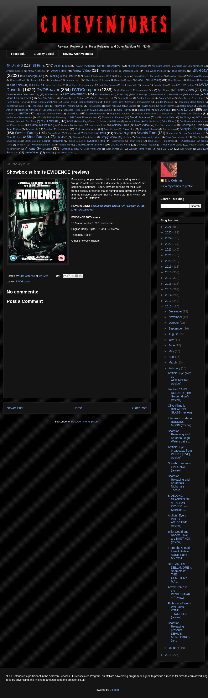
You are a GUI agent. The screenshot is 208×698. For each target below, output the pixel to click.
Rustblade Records (149, 129)
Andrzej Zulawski (14, 71)
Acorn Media (61, 65)
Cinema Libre (73, 80)
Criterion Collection (197, 80)
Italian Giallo (148, 105)
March (172, 362)
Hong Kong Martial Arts (44, 101)
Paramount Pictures (40, 125)
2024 (168, 238)
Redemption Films (191, 125)
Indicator (10, 106)
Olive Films (168, 121)
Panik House (17, 125)
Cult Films (34, 85)
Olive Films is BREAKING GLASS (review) (180, 409)
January (174, 647)
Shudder (62, 137)
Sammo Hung (169, 129)
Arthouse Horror (109, 70)
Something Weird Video (148, 137)
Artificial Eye (131, 70)
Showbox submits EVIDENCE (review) (179, 467)
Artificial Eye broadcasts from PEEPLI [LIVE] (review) (180, 452)
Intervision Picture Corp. (68, 105)
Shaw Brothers (14, 137)
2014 (168, 295)
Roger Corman (111, 129)
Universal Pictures (146, 144)
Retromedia (31, 129)
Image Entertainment (138, 101)
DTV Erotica (187, 85)
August (173, 334)
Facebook (18, 53)
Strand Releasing (52, 140)
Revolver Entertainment (56, 129)
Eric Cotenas (174, 180)
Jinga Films (144, 109)
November (175, 317)
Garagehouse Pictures (73, 98)
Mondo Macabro (140, 117)
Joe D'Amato (162, 109)
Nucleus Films (132, 121)
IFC (106, 102)
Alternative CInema (161, 66)
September (175, 328)
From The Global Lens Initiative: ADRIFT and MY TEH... (179, 553)
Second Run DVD (95, 133)
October (174, 322)
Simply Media (108, 137)
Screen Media (54, 133)
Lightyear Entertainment (48, 113)
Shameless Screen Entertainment (184, 133)
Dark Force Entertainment (80, 85)
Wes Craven (186, 149)
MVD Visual (49, 121)
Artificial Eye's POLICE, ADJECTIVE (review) (177, 521)
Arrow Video (82, 70)
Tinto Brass (168, 140)
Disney (145, 85)
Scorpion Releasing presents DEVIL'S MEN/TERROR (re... (179, 631)
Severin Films (147, 133)
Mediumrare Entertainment (19, 117)
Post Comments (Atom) (85, 421)
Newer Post (15, 408)
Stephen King (31, 141)
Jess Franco (123, 109)
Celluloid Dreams (198, 76)
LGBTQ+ (22, 113)
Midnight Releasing (56, 117)
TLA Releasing (187, 140)
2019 (168, 266)
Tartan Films (135, 140)
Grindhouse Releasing (190, 98)
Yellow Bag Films (65, 153)
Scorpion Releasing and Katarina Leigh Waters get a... (179, 436)
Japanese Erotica (51, 110)
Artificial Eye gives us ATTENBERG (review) (180, 378)
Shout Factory (37, 137)
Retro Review (13, 129)
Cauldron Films (175, 76)
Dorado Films (160, 85)
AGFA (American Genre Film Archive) (98, 65)
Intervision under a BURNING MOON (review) (180, 422)
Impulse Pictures (164, 101)
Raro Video (142, 125)
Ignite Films (117, 102)
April (171, 356)
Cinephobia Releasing (98, 80)
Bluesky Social (43, 53)
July (171, 339)
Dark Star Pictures (108, 85)
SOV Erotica (198, 137)
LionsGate (73, 113)
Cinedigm (55, 80)
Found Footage (139, 94)
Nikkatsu (116, 121)
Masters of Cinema (190, 113)
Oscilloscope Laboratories (194, 121)
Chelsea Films (37, 80)
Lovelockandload (95, 113)
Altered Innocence (137, 65)
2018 (168, 272)
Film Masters (52, 94)
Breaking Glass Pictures (62, 76)
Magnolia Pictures (120, 113)
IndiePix (23, 105)
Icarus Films (69, 102)
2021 (168, 255)
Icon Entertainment (89, 101)
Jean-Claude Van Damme (98, 109)
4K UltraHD (14, 65)
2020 (168, 261)
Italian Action (111, 106)
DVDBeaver (48, 89)
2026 (168, 226)
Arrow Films (58, 70)
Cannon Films (156, 76)
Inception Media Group (191, 101)
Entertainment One (143, 90)
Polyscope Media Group (71, 125)
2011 (168, 655)
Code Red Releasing (149, 79)
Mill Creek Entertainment (83, 117)
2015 (168, 289)
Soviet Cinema (13, 141)
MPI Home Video (166, 117)
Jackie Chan (186, 105)
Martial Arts (167, 114)
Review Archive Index (78, 53)
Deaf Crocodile (129, 85)
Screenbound (72, 133)
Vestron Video (196, 144)
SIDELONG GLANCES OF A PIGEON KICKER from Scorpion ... (179, 502)
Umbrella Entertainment (90, 144)
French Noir (192, 94)
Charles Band (17, 80)
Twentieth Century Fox (42, 144)
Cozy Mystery (175, 80)
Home (77, 408)
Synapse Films (96, 140)
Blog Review (179, 70)
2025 (168, 232)
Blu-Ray (200, 70)
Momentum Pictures (113, 117)
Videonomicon (13, 149)
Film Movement (74, 94)
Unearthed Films (120, 144)
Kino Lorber (185, 109)
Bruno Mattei (140, 76)
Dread (174, 85)
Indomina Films (41, 105)
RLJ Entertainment (86, 129)
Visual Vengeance (92, 149)
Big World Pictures (155, 70)
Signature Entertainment (85, 137)
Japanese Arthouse (28, 109)
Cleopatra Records (123, 80)
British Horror (122, 76)
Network (103, 121)
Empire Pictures (121, 90)
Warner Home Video (140, 148)
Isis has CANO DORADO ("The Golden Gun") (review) (180, 394)
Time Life (153, 140)
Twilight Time (65, 145)
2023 (168, 244)
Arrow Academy (36, 70)
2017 (168, 277)
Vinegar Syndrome (38, 148)
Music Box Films (27, 121)
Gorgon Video (166, 98)
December (175, 311)
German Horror (125, 98)
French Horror (175, 94)
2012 (168, 306)
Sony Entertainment (176, 137)
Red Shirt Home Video (166, 125)
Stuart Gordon (76, 141)
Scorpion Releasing (194, 129)
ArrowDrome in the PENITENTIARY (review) (179, 592)
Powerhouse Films (97, 125)
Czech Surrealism (53, 85)
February (174, 368)
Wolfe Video (32, 152)
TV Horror (21, 145)
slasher (127, 137)
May (171, 351)
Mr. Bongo (185, 117)
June (172, 345)
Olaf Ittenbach (151, 121)
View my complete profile (177, 186)
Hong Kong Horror (16, 101)
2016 (168, 283)
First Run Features (104, 94)
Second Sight (122, 133)
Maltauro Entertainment (146, 114)
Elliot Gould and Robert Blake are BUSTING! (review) (179, 537)
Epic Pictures (164, 90)
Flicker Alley (123, 94)
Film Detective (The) (28, 94)
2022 (168, 249)
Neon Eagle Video (86, 121)
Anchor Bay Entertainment (188, 65)
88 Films (38, 65)
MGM (40, 117)
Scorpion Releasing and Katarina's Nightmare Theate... (179, 483)
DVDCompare (85, 89)
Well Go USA (165, 148)
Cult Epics (16, 84)
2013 (168, 300)
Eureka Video (184, 90)
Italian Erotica (128, 105)
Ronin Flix (128, 129)
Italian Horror (167, 105)
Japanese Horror (72, 110)
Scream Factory (26, 133)
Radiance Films (119, 125)
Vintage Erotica (70, 148)
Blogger (114, 689)
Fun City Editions (47, 98)
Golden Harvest (145, 98)
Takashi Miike (117, 141)
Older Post (139, 408)
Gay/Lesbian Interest (101, 98)
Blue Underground (31, 76)
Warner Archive (114, 148)
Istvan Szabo (95, 106)
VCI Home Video (172, 144)
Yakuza (49, 153)
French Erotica (158, 94)
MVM (70, 121)
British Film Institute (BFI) (97, 76)
